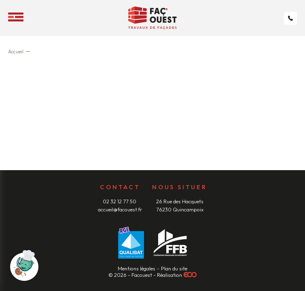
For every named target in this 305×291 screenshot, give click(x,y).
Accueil (16, 51)
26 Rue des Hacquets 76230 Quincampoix (179, 205)
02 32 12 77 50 (120, 201)
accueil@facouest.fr (120, 209)
